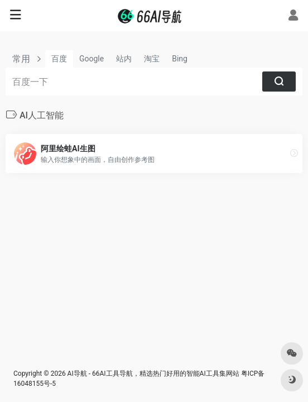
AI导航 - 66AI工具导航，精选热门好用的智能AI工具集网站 (153, 373)
